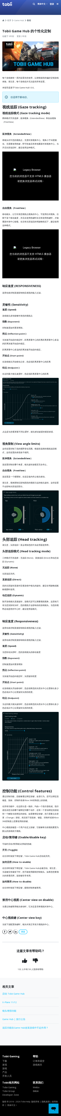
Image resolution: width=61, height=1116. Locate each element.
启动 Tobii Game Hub (13, 993)
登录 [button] (52, 3)
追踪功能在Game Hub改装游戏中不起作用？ (25, 1027)
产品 (4, 1072)
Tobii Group (8, 1091)
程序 (9, 20)
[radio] (25, 960)
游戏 (4, 1068)
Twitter (10, 931)
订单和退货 (38, 1060)
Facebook (4, 931)
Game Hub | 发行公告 (13, 1019)
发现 (4, 1064)
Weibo (36, 1087)
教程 (29, 20)
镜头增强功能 (9, 1010)
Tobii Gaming (9, 1087)
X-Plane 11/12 (9, 1002)
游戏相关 (37, 1064)
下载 (4, 1060)
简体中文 (41, 3)
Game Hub (19, 20)
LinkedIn (15, 931)
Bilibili (36, 1091)
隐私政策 (46, 1101)
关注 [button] (23, 931)
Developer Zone (10, 1094)
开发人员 (7, 1075)
